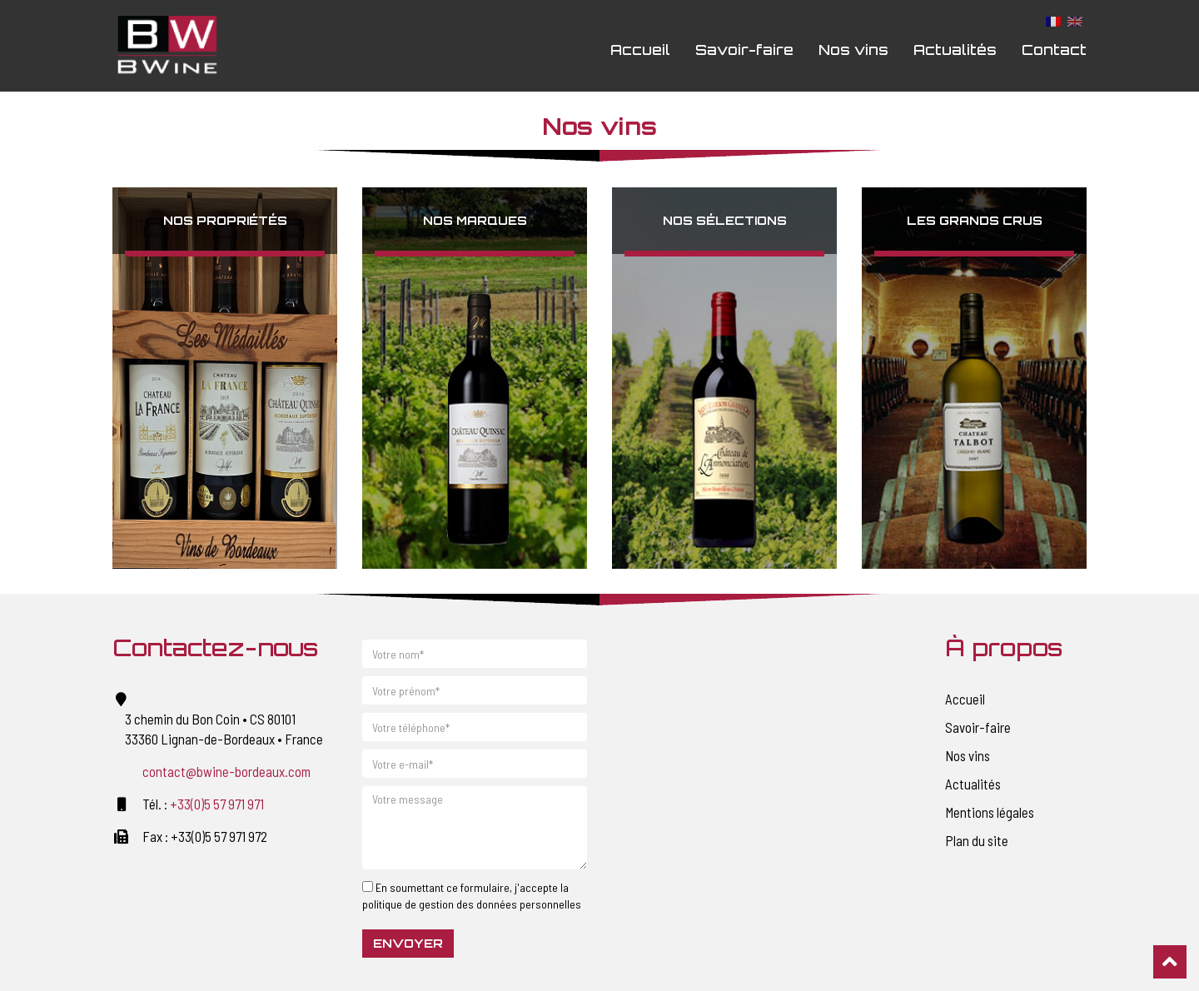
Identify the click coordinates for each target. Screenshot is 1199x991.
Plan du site (976, 840)
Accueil (640, 50)
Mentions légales (989, 812)
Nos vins (853, 50)
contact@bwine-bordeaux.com (226, 771)
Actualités (955, 50)
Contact (1054, 50)
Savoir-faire (744, 50)
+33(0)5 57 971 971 (217, 803)
